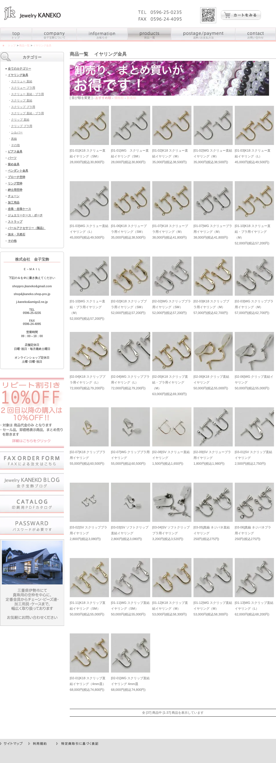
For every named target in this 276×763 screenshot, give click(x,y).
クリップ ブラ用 (21, 126)
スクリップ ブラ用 (23, 106)
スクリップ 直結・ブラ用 (27, 113)
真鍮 (14, 138)
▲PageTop (267, 737)
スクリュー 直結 (21, 81)
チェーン (13, 196)
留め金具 (13, 164)
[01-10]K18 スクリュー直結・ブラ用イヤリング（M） (252, 231)
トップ (12, 45)
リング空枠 (15, 183)
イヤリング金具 (18, 75)
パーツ (12, 157)
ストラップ (15, 221)
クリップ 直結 (20, 119)
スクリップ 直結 (21, 100)
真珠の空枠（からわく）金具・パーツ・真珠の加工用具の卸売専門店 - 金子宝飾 (32, 13)
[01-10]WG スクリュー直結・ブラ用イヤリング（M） (87, 307)
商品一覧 (24, 45)
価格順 (119, 97)
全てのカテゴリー (19, 68)
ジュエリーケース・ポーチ (25, 215)
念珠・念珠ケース (19, 208)
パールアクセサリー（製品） (27, 228)
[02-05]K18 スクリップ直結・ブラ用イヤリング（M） (170, 382)
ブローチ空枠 (16, 177)
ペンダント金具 (18, 170)
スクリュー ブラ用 (23, 87)
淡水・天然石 (16, 234)
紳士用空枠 (15, 189)
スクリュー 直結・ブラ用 (27, 94)
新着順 (131, 97)
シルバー (17, 132)
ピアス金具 (15, 151)
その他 (15, 145)
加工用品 (13, 202)
